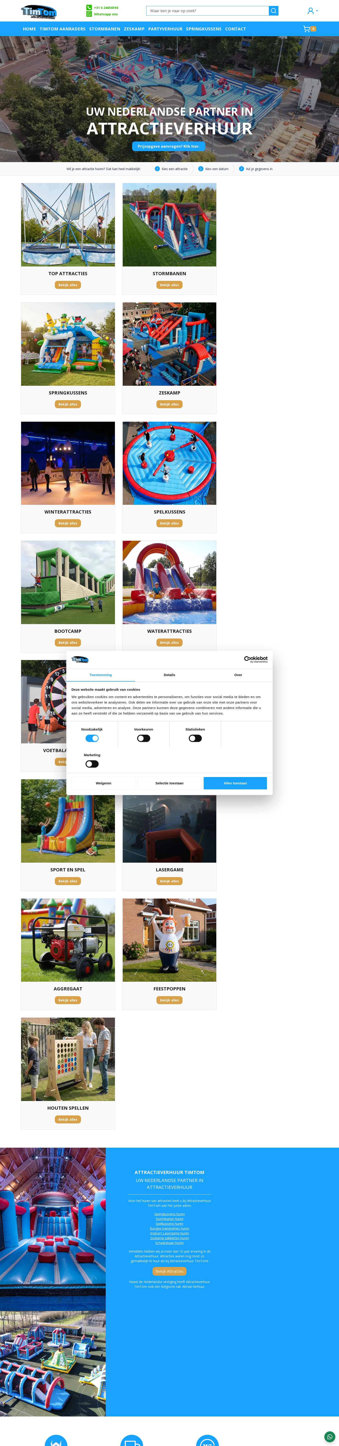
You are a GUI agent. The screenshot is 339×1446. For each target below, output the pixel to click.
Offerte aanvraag (156, 1358)
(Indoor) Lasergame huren (169, 875)
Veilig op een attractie (100, 1373)
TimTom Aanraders (63, 29)
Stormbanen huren (169, 861)
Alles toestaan (235, 770)
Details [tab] (169, 687)
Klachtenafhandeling (220, 1358)
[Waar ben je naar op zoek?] (207, 11)
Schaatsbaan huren (169, 885)
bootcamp (276, 1215)
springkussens (88, 1303)
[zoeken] (273, 11)
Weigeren (103, 770)
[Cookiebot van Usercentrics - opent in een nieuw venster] (248, 672)
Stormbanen (104, 29)
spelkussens (213, 1215)
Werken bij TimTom (97, 1388)
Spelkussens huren (169, 866)
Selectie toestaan (170, 770)
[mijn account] (312, 11)
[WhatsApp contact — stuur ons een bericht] (329, 1436)
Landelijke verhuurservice (224, 1373)
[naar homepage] (39, 11)
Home (29, 29)
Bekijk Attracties (169, 913)
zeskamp (293, 1215)
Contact (235, 29)
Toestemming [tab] (100, 687)
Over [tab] (238, 687)
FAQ (84, 1365)
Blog (206, 1365)
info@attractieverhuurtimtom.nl (48, 1401)
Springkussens (204, 29)
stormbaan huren (243, 1215)
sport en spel (40, 1308)
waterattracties (111, 1303)
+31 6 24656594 (102, 7)
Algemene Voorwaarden (101, 1380)
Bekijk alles (67, 285)
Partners (149, 1365)
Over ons (88, 1358)
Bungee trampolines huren (169, 871)
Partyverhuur (165, 29)
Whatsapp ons (102, 14)
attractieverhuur (55, 1210)
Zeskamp (134, 29)
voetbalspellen (80, 1308)
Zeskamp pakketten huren (169, 880)
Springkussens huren (169, 856)
